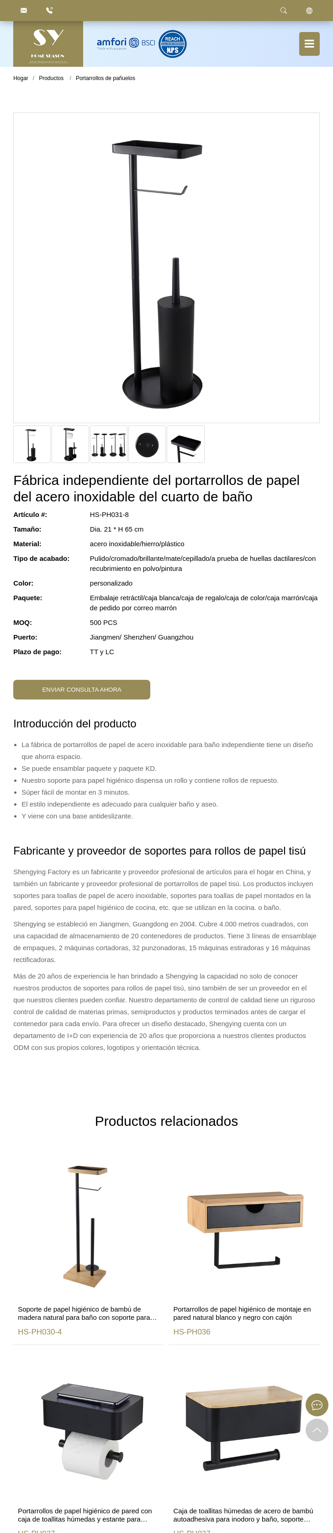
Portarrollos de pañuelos (105, 78)
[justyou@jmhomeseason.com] (23, 10)
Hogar (20, 78)
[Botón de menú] (309, 44)
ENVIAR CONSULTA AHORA (82, 689)
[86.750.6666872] (49, 10)
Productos (51, 78)
